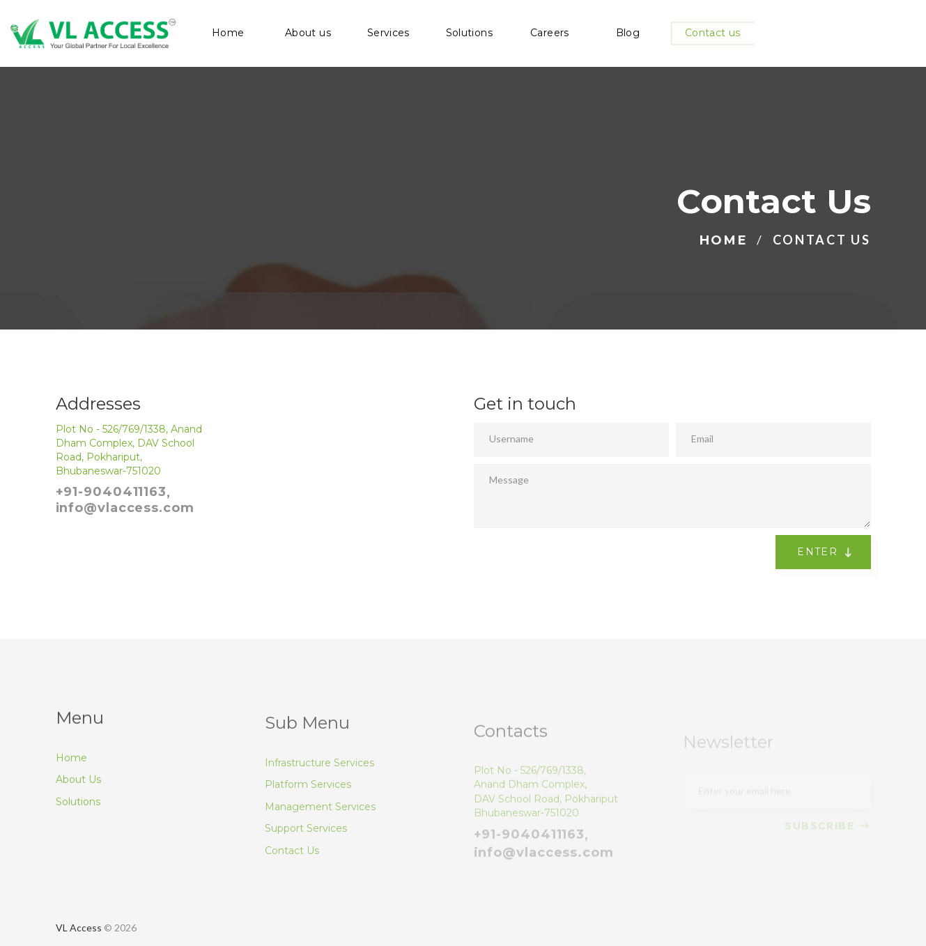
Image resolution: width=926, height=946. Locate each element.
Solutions (469, 33)
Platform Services (308, 802)
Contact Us (292, 868)
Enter (827, 552)
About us (308, 33)
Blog (628, 33)
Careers (550, 33)
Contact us (713, 33)
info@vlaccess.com (125, 507)
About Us (78, 791)
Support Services (306, 845)
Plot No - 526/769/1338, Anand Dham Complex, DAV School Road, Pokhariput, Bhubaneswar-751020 (129, 450)
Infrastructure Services (319, 780)
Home (228, 33)
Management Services (320, 824)
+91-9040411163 (111, 491)
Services (388, 33)
